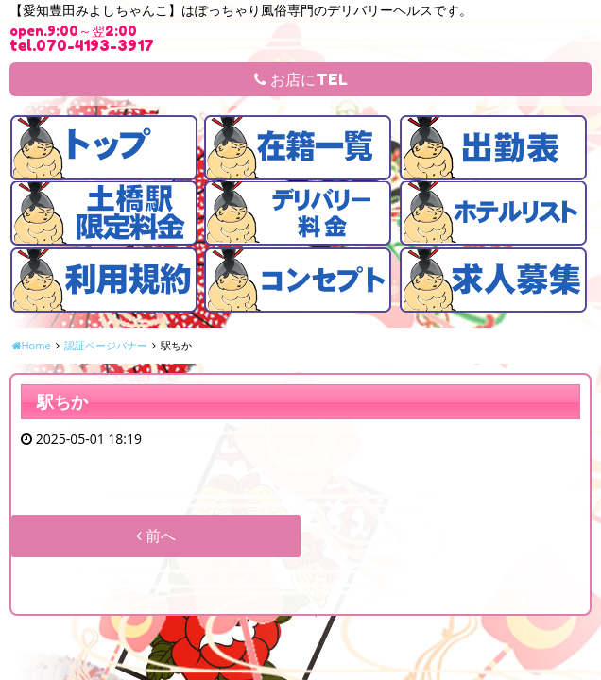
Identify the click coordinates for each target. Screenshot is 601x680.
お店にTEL (301, 79)
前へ (156, 535)
